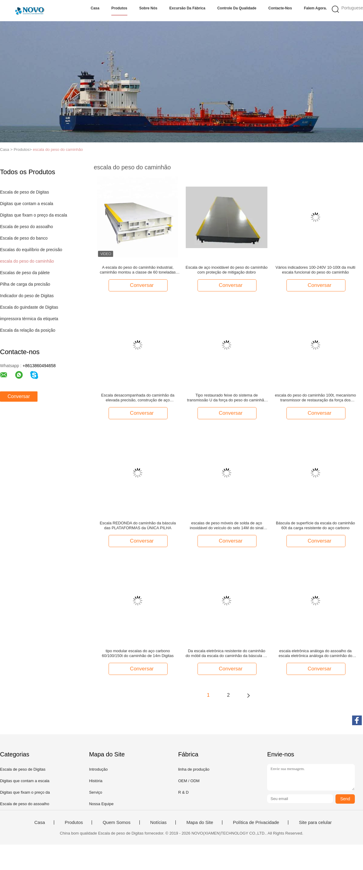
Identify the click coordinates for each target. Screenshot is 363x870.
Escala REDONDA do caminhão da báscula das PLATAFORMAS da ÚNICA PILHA (138, 525)
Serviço (95, 792)
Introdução (98, 769)
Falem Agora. (315, 8)
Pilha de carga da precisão (25, 284)
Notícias (158, 822)
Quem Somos (116, 822)
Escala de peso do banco (23, 238)
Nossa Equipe (101, 804)
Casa (95, 8)
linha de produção (193, 769)
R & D (183, 792)
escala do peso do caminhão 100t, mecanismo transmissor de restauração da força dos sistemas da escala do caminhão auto (315, 398)
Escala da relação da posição (27, 330)
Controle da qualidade (236, 8)
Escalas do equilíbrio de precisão (31, 249)
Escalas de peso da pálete (25, 272)
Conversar (19, 396)
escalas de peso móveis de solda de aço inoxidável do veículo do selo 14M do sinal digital (226, 525)
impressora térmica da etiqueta (29, 318)
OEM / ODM (189, 781)
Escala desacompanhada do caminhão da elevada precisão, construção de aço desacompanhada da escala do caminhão (137, 398)
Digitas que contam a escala (26, 203)
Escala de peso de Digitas (24, 192)
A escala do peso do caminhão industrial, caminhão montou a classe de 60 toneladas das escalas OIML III (138, 270)
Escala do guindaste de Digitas (29, 307)
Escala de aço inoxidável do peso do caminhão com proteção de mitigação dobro (227, 269)
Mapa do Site (199, 822)
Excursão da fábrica (187, 8)
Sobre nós (148, 8)
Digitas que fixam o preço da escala (33, 215)
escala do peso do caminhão (58, 149)
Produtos (119, 8)
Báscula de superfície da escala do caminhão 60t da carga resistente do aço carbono (315, 525)
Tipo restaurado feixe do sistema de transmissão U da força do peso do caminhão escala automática (226, 398)
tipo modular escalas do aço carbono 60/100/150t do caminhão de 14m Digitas (138, 653)
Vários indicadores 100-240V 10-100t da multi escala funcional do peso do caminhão (315, 269)
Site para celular (315, 822)
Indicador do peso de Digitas (27, 295)
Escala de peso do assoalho (26, 226)
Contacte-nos (280, 8)
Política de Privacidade (256, 822)
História (95, 781)
